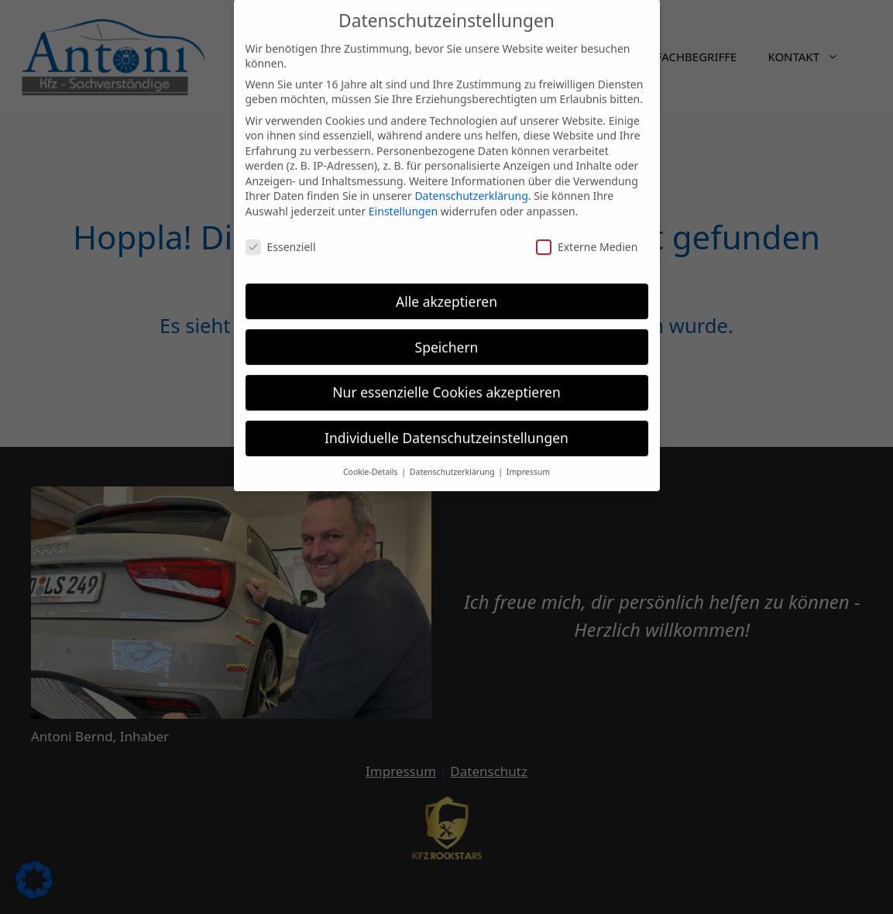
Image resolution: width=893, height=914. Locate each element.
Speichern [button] (447, 337)
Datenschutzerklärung (470, 187)
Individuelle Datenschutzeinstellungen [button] (446, 429)
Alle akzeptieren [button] (446, 292)
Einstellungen (403, 201)
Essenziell (281, 237)
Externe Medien (586, 237)
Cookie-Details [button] (371, 462)
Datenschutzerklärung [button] (453, 462)
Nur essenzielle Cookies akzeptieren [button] (446, 383)
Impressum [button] (528, 462)
